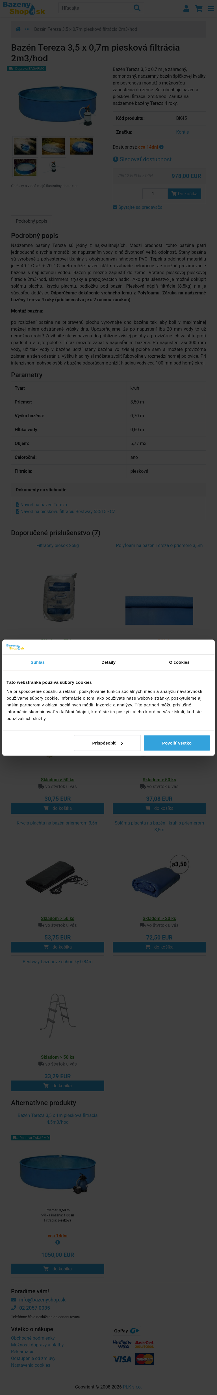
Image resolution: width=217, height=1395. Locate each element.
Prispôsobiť (107, 742)
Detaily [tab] (108, 662)
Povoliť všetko (177, 742)
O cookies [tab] (179, 662)
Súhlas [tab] (38, 662)
